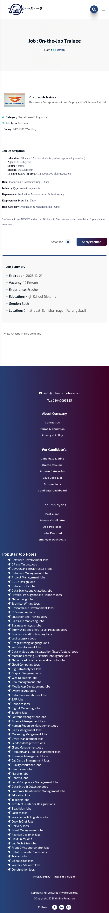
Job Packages (54, 527)
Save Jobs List (55, 478)
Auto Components (30, 188)
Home (48, 49)
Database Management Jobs (28, 573)
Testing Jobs (18, 712)
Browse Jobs (55, 484)
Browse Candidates (54, 520)
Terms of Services (64, 876)
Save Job (61, 241)
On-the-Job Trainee (42, 97)
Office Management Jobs (26, 738)
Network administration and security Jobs (36, 660)
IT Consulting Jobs (21, 612)
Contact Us (55, 423)
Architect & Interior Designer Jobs (31, 804)
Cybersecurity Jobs (22, 690)
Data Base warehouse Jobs (27, 695)
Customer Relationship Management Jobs (36, 791)
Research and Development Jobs (31, 608)
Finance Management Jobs (27, 721)
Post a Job (54, 514)
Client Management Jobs (25, 747)
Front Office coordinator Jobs (29, 847)
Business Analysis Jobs (24, 625)
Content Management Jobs (27, 717)
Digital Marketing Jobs (24, 708)
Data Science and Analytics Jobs (30, 590)
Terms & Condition (54, 429)
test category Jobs (22, 638)
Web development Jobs (25, 647)
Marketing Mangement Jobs (28, 734)
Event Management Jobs (25, 830)
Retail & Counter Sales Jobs (27, 852)
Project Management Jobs (26, 577)
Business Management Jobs (28, 756)
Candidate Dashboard (54, 491)
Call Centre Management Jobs (29, 760)
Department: (10, 194)
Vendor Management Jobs (26, 743)
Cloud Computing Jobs (24, 664)
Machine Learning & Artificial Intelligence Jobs (39, 655)
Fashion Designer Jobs (24, 834)
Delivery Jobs (18, 826)
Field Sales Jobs (20, 839)
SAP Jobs (16, 699)
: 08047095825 (59, 400)
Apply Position (91, 242)
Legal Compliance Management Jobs (33, 782)
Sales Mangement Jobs (25, 730)
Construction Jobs (21, 869)
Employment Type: (13, 200)
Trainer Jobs (17, 856)
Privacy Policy (42, 876)
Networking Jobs (20, 599)
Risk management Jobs (24, 682)
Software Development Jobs (28, 560)
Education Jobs (19, 795)
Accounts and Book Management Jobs (34, 751)
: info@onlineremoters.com (59, 393)
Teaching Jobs (18, 799)
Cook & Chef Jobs (21, 821)
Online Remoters (65, 898)
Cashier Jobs (18, 812)
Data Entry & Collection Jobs (28, 786)
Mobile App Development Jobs (29, 686)
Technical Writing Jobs (24, 603)
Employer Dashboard (54, 540)
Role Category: (11, 206)
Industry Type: (11, 188)
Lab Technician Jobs (22, 843)
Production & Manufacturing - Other (29, 182)
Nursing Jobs (18, 773)
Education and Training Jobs (27, 616)
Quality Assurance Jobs (24, 765)
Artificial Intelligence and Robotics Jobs (35, 594)
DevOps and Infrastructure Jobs (30, 568)
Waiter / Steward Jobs (24, 865)
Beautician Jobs (19, 808)
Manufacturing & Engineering (47, 194)
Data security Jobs (21, 586)
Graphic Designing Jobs (24, 673)
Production (24, 194)
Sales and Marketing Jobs (26, 621)
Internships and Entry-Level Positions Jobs (37, 629)
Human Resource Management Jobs (33, 725)
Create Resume (55, 465)
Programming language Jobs (28, 643)
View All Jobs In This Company (22, 333)
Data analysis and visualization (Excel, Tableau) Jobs (43, 651)
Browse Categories (55, 471)
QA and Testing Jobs (22, 564)
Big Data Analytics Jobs (25, 669)
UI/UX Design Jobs (21, 581)
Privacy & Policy (55, 435)
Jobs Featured (55, 533)
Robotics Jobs (19, 704)
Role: (5, 182)
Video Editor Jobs (21, 860)
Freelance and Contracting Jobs (30, 634)
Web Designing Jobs (22, 677)
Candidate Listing (55, 459)
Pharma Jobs (18, 778)
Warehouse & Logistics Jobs (28, 817)
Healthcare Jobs (20, 769)
